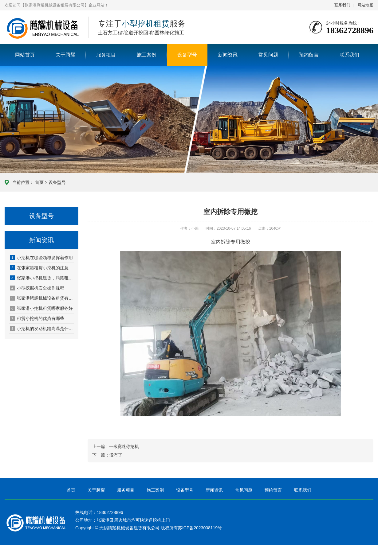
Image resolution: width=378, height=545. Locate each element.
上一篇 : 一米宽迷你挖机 (115, 446)
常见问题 (268, 54)
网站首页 (25, 54)
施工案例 (146, 54)
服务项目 (106, 54)
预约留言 (309, 54)
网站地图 (365, 5)
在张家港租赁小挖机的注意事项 (42, 267)
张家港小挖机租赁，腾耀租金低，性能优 (42, 277)
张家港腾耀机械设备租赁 (42, 27)
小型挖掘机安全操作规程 (37, 288)
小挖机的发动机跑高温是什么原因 (42, 328)
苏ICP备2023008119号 (200, 527)
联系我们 (342, 5)
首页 (39, 182)
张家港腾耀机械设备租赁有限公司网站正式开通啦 (42, 298)
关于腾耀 (65, 54)
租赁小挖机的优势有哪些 (37, 318)
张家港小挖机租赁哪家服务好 (41, 308)
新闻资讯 (228, 54)
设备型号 (187, 54)
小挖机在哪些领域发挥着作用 (41, 257)
